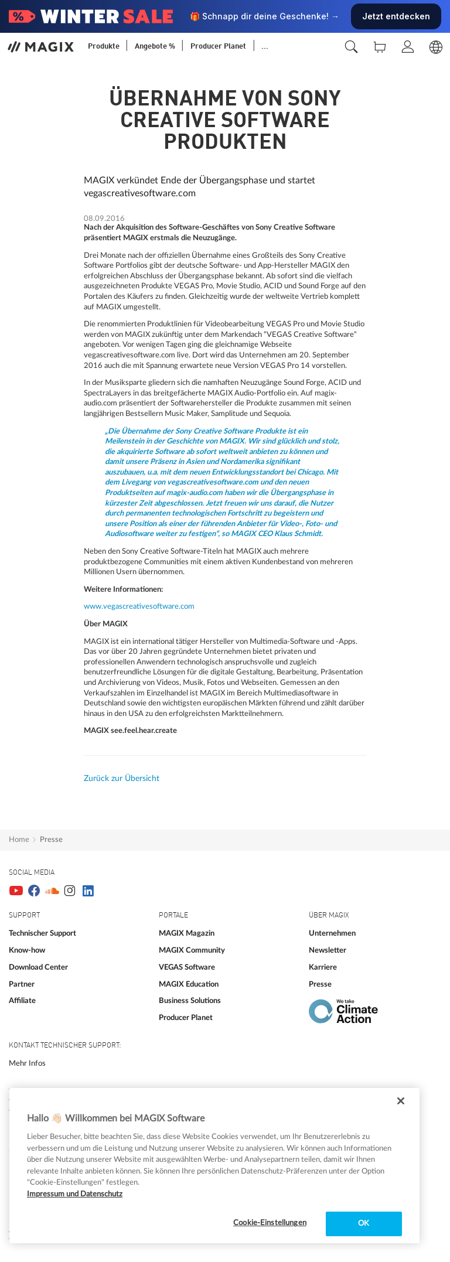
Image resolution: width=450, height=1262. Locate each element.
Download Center (38, 967)
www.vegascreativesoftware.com (139, 606)
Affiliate (22, 1000)
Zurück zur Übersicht (121, 779)
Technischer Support (42, 933)
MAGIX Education (189, 984)
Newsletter (327, 950)
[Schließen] (401, 1101)
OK (363, 1223)
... (264, 46)
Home (19, 839)
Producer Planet (186, 1017)
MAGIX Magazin (186, 933)
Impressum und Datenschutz (74, 1194)
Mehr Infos (27, 1063)
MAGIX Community (192, 950)
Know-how (27, 950)
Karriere (323, 967)
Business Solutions (190, 1000)
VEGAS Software (187, 967)
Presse (51, 839)
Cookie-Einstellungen (269, 1223)
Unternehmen (332, 933)
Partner (22, 984)
